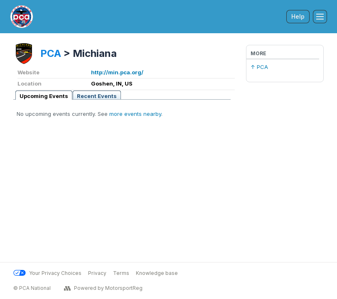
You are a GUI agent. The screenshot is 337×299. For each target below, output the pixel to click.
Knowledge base (157, 273)
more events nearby (135, 113)
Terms (121, 273)
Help (298, 16)
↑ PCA (259, 67)
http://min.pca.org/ (117, 72)
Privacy (97, 273)
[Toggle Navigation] (320, 16)
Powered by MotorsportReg (103, 288)
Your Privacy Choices (47, 273)
